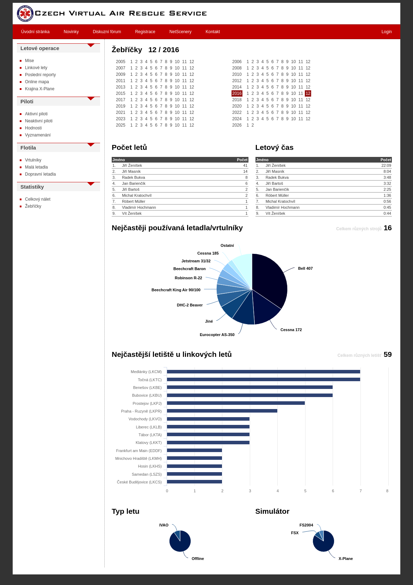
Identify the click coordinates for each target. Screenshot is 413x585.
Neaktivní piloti (39, 120)
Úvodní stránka (35, 31)
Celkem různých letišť (360, 355)
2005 (120, 61)
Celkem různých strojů (359, 228)
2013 (120, 87)
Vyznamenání (38, 135)
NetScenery (180, 31)
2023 (120, 118)
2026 (237, 125)
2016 (237, 93)
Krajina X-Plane (39, 88)
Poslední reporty (40, 74)
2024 (237, 118)
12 (191, 61)
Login (387, 31)
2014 (237, 87)
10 (177, 61)
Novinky (71, 31)
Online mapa (37, 81)
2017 (120, 99)
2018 (237, 99)
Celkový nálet (37, 199)
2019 (120, 106)
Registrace (145, 31)
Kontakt (213, 31)
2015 (120, 93)
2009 (120, 74)
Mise (29, 60)
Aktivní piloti (36, 113)
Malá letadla (36, 167)
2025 (120, 125)
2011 (120, 80)
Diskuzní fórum (107, 31)
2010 (237, 74)
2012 (237, 80)
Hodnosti (33, 128)
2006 (237, 61)
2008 (237, 68)
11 (184, 61)
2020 (237, 106)
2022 (237, 112)
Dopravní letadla (40, 174)
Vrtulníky (33, 160)
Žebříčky (33, 206)
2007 (120, 68)
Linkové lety (36, 67)
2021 (120, 112)
